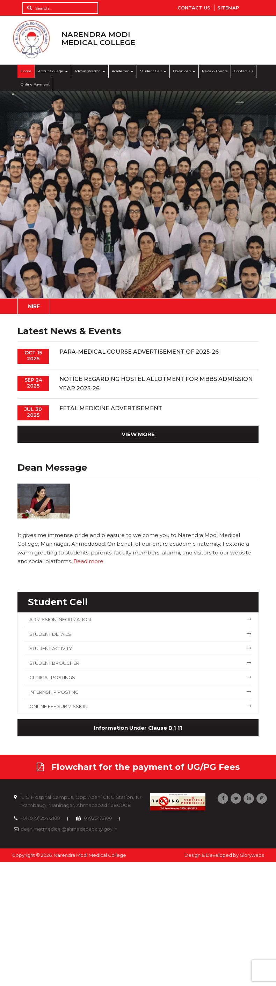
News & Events (214, 71)
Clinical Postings (52, 677)
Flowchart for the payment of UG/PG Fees (138, 767)
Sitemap (228, 7)
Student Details (50, 634)
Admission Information (60, 619)
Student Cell (153, 71)
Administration (89, 71)
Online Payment (35, 84)
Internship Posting (54, 692)
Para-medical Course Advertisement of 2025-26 (139, 351)
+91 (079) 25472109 (40, 818)
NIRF (34, 306)
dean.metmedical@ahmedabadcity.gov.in (69, 829)
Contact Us (193, 7)
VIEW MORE (138, 434)
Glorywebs (252, 855)
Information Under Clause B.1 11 (138, 727)
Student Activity (50, 648)
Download (184, 71)
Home (26, 71)
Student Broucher (54, 663)
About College (53, 71)
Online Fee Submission (58, 706)
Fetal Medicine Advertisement (110, 408)
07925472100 (97, 818)
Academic (122, 71)
